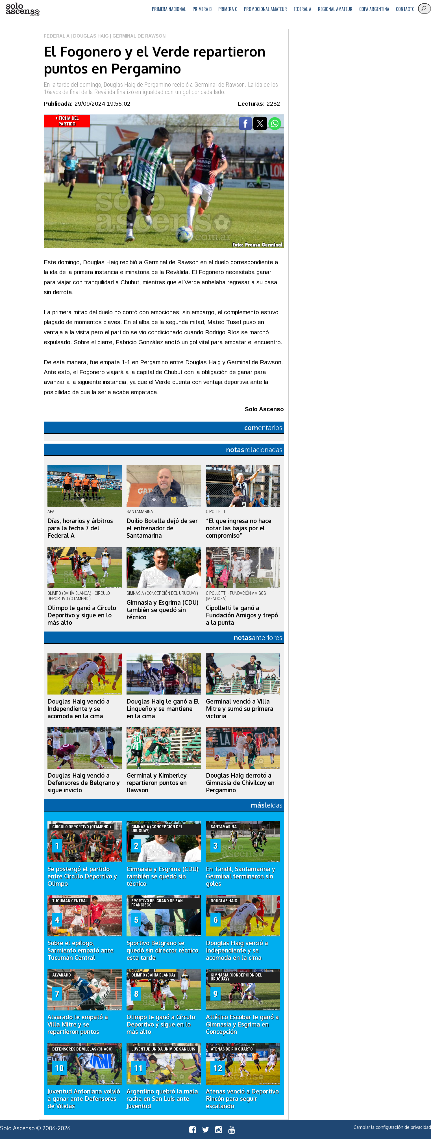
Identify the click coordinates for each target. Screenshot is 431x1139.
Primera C (227, 9)
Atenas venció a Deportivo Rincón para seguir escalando (242, 1099)
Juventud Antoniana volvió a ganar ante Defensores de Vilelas (83, 1099)
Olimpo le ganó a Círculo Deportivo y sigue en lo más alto (81, 615)
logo (22, 9)
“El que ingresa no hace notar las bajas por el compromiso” (238, 528)
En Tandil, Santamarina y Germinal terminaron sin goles (240, 876)
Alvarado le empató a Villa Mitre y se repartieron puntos (77, 1024)
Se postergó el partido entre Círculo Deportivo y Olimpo (82, 876)
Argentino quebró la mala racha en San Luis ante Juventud (162, 1099)
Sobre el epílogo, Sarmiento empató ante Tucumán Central (80, 950)
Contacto (405, 9)
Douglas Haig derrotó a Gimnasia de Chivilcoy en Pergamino (240, 783)
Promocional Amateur (265, 9)
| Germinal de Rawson (137, 36)
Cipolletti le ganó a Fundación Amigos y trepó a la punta (242, 615)
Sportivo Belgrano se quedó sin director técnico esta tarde (162, 950)
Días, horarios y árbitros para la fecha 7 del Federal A (80, 528)
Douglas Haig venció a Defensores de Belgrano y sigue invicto (83, 783)
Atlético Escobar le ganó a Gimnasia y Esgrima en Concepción (242, 1024)
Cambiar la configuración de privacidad (392, 1127)
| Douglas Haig (89, 36)
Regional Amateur (335, 9)
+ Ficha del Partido (67, 121)
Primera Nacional (169, 9)
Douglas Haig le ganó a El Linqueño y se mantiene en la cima (163, 709)
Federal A (302, 9)
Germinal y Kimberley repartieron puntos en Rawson (157, 783)
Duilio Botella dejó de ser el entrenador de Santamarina (162, 528)
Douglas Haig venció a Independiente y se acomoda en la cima (78, 709)
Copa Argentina (374, 9)
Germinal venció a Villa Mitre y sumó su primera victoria (239, 709)
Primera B (202, 9)
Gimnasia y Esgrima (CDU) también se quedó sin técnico (163, 610)
